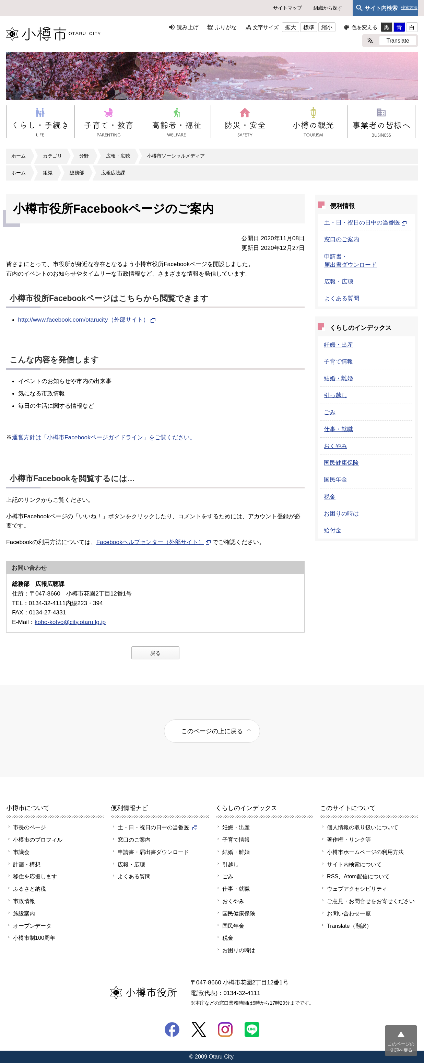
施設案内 (24, 913)
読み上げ (188, 27)
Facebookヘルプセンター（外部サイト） (153, 542)
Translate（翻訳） (349, 926)
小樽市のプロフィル (37, 839)
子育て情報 (338, 361)
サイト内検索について (354, 864)
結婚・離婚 (338, 378)
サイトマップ (287, 8)
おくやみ (335, 445)
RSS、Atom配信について (358, 876)
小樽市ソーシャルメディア (176, 156)
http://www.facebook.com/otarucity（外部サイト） (87, 319)
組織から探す (328, 8)
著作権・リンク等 (349, 839)
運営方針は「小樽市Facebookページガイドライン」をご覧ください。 (104, 437)
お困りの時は (341, 513)
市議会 (21, 852)
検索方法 (409, 8)
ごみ (329, 412)
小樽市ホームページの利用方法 (365, 852)
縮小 (326, 27)
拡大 (290, 27)
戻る (155, 653)
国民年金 (335, 479)
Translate (397, 40)
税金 (329, 496)
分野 (84, 156)
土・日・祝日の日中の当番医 (365, 222)
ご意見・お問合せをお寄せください (371, 901)
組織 (47, 172)
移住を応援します (35, 876)
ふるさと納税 (29, 889)
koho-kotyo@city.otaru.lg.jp (70, 622)
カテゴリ (52, 156)
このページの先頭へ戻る (401, 1047)
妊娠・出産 (338, 344)
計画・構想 (26, 864)
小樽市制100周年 (34, 938)
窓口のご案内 (341, 239)
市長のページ (29, 827)
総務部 (77, 172)
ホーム (18, 156)
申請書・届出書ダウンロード (153, 852)
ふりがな (226, 27)
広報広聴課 (113, 172)
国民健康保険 (341, 462)
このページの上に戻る (212, 731)
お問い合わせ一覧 (349, 913)
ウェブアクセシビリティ (357, 889)
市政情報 (24, 901)
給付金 (332, 530)
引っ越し (335, 395)
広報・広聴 (118, 156)
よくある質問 (341, 298)
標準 (308, 27)
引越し (230, 864)
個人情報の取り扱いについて (362, 827)
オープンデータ (32, 926)
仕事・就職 (338, 429)
